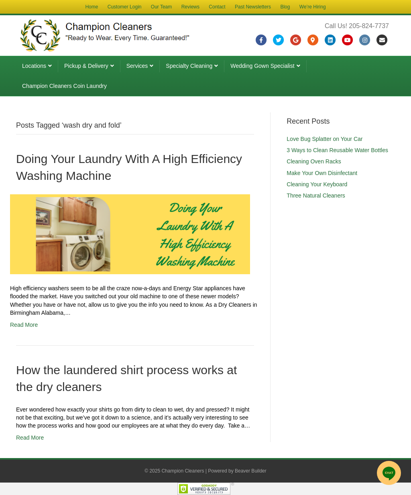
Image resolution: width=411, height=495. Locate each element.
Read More (24, 325)
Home (91, 7)
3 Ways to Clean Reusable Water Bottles (337, 150)
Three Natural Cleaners (316, 195)
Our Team (161, 7)
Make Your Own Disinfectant (322, 173)
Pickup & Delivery (86, 66)
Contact (217, 7)
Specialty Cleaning (189, 66)
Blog (285, 7)
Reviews (190, 7)
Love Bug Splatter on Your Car (324, 139)
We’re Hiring (312, 7)
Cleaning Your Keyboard (317, 184)
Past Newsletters (253, 7)
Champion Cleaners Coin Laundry (64, 86)
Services (137, 66)
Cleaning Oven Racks (314, 161)
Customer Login (125, 7)
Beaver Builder (251, 471)
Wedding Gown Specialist (262, 66)
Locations (34, 66)
